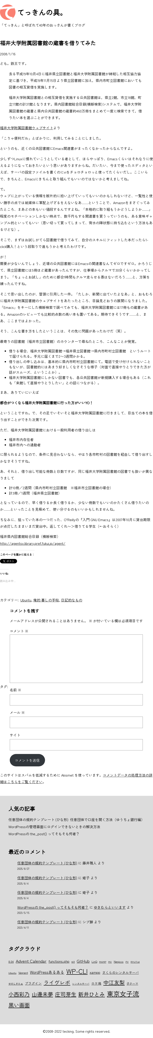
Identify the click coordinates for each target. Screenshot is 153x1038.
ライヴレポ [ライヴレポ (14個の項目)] (57, 982)
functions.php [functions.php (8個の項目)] (59, 961)
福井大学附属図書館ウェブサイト (26, 127)
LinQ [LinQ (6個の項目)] (94, 961)
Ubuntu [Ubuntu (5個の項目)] (12, 972)
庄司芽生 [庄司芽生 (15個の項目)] (65, 994)
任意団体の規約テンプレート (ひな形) (47, 863)
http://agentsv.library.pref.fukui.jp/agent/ (32, 543)
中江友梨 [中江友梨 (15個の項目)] (114, 982)
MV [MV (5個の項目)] (110, 961)
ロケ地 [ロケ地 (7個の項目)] (96, 983)
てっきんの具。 (42, 12)
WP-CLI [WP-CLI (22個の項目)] (77, 971)
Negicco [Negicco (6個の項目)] (119, 961)
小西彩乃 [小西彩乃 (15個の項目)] (19, 994)
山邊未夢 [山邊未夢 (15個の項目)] (42, 994)
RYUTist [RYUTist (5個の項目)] (135, 961)
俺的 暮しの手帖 (46, 600)
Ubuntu (25, 600)
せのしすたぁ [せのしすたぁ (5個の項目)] (15, 983)
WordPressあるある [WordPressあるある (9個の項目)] (47, 972)
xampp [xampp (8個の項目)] (95, 972)
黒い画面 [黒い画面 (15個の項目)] (19, 1005)
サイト (15, 735)
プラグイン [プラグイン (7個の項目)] (33, 983)
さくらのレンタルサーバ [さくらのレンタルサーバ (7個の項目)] (120, 972)
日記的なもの (71, 600)
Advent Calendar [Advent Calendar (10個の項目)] (31, 961)
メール (17, 712)
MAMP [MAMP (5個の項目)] (102, 961)
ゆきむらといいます (110, 907)
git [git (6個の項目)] (73, 961)
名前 (15, 689)
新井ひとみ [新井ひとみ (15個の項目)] (91, 994)
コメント (19, 631)
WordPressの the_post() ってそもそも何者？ (52, 907)
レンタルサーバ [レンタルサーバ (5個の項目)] (80, 983)
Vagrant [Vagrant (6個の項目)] (23, 972)
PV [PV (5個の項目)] (127, 961)
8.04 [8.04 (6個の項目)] (11, 961)
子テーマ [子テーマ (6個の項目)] (132, 983)
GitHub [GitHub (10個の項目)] (83, 961)
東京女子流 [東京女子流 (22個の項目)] (123, 993)
